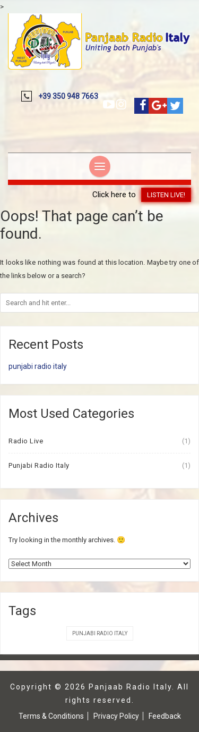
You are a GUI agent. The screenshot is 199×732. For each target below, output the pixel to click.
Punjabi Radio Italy (39, 465)
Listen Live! (166, 195)
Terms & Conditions (51, 716)
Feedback (165, 716)
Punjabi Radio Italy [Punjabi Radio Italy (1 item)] (99, 633)
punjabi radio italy (37, 366)
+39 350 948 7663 (68, 96)
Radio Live (25, 441)
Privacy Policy (116, 716)
